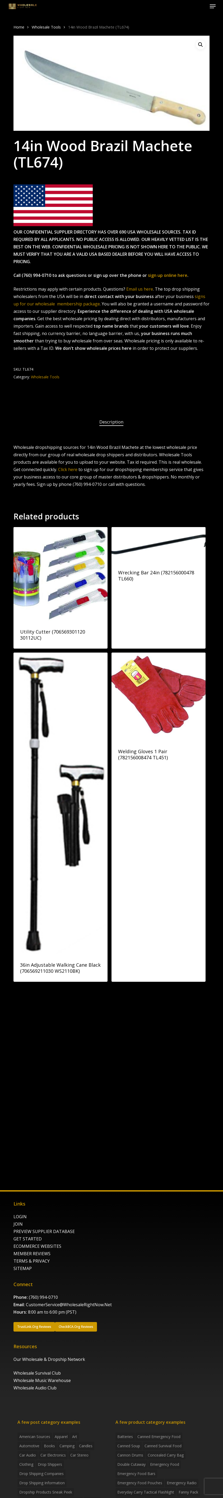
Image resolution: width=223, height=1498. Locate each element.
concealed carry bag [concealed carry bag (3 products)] (166, 1455)
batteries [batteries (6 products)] (125, 1436)
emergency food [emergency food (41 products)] (164, 1464)
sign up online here (167, 275)
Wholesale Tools (46, 27)
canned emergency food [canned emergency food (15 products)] (158, 1436)
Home (18, 27)
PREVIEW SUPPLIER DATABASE (44, 1231)
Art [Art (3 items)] (74, 1436)
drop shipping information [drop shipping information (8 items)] (42, 1482)
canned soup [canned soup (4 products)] (128, 1445)
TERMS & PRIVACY (31, 1261)
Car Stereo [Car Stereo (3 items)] (79, 1455)
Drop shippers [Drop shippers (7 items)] (50, 1464)
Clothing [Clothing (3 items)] (26, 1464)
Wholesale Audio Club (35, 1388)
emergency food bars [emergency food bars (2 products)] (136, 1473)
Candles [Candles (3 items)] (85, 1445)
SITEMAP (22, 1268)
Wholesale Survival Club (37, 1373)
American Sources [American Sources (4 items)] (34, 1436)
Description (111, 422)
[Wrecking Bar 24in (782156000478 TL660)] (158, 544)
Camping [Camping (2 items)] (67, 1445)
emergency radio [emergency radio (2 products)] (182, 1482)
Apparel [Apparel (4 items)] (61, 1436)
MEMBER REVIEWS (31, 1254)
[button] (213, 6)
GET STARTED (27, 1239)
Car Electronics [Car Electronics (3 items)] (53, 1455)
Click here (67, 469)
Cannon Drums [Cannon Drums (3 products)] (130, 1455)
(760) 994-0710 (43, 1297)
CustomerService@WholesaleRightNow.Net (69, 1305)
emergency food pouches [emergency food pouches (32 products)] (139, 1482)
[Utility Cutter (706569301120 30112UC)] (60, 574)
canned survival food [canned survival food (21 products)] (163, 1445)
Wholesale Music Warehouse (42, 1380)
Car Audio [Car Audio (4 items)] (27, 1455)
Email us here (139, 289)
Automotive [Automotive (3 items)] (29, 1445)
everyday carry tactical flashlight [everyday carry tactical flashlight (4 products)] (145, 1492)
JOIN (18, 1224)
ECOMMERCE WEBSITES (37, 1246)
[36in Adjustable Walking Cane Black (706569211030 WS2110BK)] (60, 803)
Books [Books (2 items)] (49, 1445)
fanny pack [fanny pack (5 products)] (188, 1492)
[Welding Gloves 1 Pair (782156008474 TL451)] (158, 697)
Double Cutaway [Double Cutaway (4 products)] (131, 1464)
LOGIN (20, 1217)
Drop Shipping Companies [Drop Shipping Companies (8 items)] (41, 1473)
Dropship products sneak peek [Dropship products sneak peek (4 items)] (45, 1492)
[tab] (111, 422)
